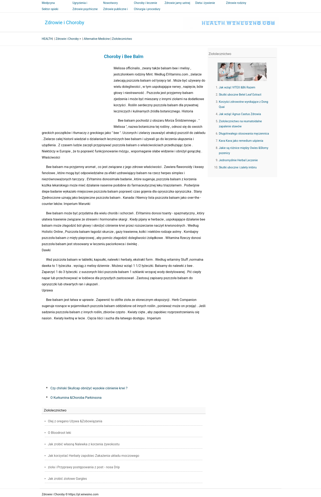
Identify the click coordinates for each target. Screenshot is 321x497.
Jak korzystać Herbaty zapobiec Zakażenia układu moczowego (93, 456)
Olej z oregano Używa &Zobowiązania (75, 421)
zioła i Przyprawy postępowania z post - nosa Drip (84, 467)
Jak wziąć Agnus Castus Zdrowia (240, 114)
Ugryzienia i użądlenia (79, 5)
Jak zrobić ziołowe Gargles (67, 479)
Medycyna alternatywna (50, 5)
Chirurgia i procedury (147, 9)
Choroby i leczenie (145, 3)
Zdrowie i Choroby (64, 22)
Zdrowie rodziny (236, 3)
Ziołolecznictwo (122, 38)
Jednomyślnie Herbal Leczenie (238, 160)
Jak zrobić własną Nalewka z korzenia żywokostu (84, 444)
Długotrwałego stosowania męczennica (244, 133)
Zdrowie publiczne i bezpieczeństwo (115, 11)
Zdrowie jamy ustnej (177, 3)
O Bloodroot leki (59, 433)
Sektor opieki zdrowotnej (50, 11)
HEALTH (47, 38)
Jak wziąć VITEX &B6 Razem (237, 87)
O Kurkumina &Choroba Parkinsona (76, 398)
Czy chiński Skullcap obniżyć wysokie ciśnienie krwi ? (88, 388)
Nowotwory (110, 3)
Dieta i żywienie (205, 3)
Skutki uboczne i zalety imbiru (238, 167)
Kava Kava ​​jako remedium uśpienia (241, 140)
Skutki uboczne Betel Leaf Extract (240, 94)
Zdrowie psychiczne (85, 9)
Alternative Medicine (97, 38)
